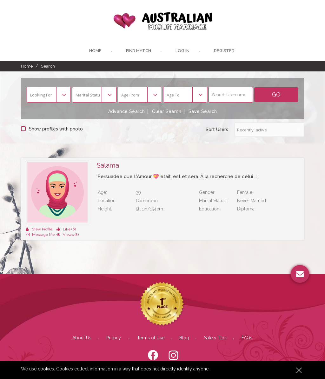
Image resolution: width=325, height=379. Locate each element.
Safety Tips (215, 337)
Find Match (138, 50)
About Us (81, 337)
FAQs (247, 337)
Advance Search (126, 111)
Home (95, 50)
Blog (184, 337)
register (224, 50)
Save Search (203, 111)
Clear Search (166, 111)
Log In (182, 50)
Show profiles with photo (52, 128)
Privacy (114, 337)
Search (48, 66)
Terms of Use (150, 337)
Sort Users (217, 129)
